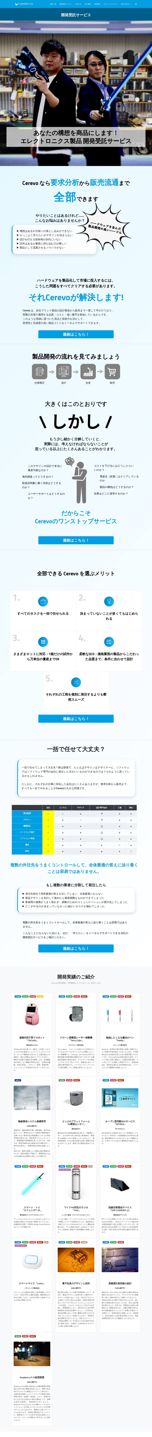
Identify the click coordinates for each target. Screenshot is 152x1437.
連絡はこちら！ (76, 334)
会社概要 (88, 4)
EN (136, 4)
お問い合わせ (125, 4)
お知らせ (78, 4)
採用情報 (97, 4)
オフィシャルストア (110, 4)
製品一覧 (53, 4)
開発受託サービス (66, 4)
